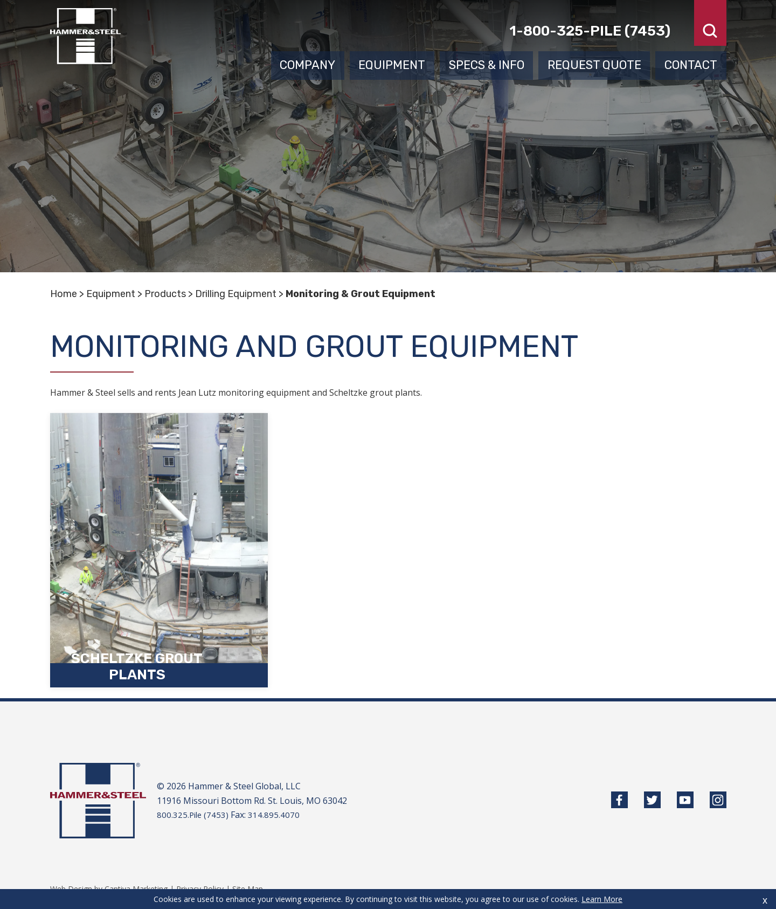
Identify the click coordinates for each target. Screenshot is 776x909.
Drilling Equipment (235, 294)
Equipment (391, 63)
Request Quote (594, 63)
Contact (690, 63)
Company (307, 63)
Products (165, 294)
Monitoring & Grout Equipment (360, 294)
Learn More (601, 899)
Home (63, 294)
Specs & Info (486, 63)
